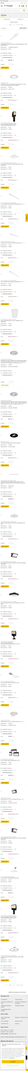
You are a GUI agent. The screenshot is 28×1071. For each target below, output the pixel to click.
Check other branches (7, 57)
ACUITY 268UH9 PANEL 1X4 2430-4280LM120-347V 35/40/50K (12, 321)
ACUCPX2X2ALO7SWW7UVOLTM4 (8, 163)
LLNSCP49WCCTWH (5, 720)
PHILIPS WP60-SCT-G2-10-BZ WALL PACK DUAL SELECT (13, 799)
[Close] (24, 1044)
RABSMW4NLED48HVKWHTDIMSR (8, 480)
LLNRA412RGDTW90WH (6, 400)
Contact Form (4, 1023)
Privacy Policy (18, 999)
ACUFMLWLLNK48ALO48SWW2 (8, 241)
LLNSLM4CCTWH (4, 83)
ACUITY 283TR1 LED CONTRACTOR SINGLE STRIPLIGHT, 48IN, (14, 281)
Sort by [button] (20, 19)
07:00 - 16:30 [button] (23, 3)
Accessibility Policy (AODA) (6, 1010)
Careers (17, 1023)
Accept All (12, 1061)
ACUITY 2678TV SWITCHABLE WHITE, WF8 (10, 878)
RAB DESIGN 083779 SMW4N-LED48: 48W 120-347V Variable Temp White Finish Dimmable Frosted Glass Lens (13, 483)
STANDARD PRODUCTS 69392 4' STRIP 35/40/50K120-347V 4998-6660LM (14, 45)
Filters (7, 19)
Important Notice (19, 1005)
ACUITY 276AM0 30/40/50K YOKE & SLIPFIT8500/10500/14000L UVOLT (9, 125)
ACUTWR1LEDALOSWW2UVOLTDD (8, 836)
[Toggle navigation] (2, 6)
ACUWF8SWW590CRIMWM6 (7, 876)
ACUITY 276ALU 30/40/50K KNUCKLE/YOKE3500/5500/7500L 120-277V (10, 643)
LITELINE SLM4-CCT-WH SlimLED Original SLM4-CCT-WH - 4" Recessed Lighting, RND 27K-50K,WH (13, 85)
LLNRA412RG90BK (5, 441)
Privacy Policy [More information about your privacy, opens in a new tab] (12, 1058)
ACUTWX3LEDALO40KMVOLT (7, 759)
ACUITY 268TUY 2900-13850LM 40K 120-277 (10, 760)
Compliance (4, 999)
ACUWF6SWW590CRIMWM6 (7, 681)
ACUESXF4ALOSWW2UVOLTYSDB (8, 915)
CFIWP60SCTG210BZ (5, 798)
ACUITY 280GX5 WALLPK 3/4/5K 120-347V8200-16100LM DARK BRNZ (13, 563)
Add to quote (5, 385)
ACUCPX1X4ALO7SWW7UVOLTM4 (8, 319)
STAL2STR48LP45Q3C (6, 43)
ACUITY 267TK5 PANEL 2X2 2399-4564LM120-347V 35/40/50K (12, 165)
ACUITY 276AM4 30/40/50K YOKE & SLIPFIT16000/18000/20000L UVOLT (9, 917)
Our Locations (4, 1021)
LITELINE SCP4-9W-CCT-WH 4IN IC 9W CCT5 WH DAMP (13, 721)
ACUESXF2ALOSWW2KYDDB (7, 641)
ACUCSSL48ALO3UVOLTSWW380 (8, 280)
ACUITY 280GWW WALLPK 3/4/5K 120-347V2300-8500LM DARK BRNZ (13, 838)
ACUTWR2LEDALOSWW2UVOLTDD (8, 561)
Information (14, 996)
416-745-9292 (5, 1)
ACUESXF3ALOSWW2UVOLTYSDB (8, 123)
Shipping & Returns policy (6, 1006)
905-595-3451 (13, 1033)
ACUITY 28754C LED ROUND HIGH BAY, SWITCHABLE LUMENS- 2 (12, 957)
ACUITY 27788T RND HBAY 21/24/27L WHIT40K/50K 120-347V (13, 523)
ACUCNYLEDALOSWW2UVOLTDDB (8, 601)
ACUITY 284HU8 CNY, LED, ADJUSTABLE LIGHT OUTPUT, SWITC (13, 603)
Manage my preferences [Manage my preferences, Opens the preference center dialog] (13, 1065)
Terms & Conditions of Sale (7, 1002)
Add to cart (5, 67)
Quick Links (14, 1014)
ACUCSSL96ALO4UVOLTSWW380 (8, 202)
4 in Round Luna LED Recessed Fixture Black (11, 443)
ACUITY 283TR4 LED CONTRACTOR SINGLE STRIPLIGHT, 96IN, (14, 204)
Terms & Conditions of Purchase (21, 1002)
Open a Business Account (5, 1018)
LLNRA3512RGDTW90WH (6, 359)
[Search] (14, 10)
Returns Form (18, 1021)
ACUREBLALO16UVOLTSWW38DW (8, 955)
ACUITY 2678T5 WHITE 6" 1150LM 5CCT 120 (10, 682)
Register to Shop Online (21, 1017)
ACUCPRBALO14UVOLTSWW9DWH (8, 521)
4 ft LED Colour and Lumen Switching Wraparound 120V (13, 242)
